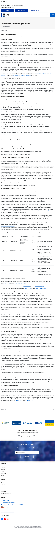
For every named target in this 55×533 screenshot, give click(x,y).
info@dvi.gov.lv (30, 400)
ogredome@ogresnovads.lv (20, 283)
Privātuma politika (5, 487)
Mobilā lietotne (4, 485)
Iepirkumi (3, 469)
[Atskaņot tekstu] (6, 26)
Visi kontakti (7, 511)
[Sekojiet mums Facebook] (2, 519)
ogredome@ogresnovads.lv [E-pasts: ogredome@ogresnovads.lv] (9, 502)
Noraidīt (7, 10)
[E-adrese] (3, 507)
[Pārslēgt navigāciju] (52, 15)
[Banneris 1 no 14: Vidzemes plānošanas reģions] (5, 423)
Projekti (2, 471)
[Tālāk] (52, 423)
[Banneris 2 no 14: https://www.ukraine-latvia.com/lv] (16, 423)
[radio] (20, 436)
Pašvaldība (3, 473)
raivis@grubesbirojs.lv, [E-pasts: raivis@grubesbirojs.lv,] (18, 75)
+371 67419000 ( (27, 75)
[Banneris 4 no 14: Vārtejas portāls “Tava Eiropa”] (38, 423)
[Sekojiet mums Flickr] (10, 519)
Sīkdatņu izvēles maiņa (6, 493)
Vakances (3, 467)
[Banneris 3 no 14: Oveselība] (27, 423)
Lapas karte (3, 491)
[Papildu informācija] (7, 507)
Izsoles (2, 475)
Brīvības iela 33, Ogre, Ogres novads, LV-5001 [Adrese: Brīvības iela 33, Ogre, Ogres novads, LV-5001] (13, 504)
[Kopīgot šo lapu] (27, 409)
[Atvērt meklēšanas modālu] (42, 15)
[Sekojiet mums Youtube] (5, 519)
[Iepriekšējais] (3, 423)
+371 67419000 (26, 286)
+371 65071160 (6, 283)
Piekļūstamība (4, 489)
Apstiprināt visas (21, 10)
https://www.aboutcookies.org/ (45, 210)
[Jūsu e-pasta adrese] (27, 452)
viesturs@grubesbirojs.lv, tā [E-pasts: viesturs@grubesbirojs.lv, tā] (42, 73)
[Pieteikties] (27, 456)
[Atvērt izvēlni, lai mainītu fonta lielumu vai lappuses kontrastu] (47, 15)
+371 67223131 (19, 400)
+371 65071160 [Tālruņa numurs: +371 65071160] (6, 500)
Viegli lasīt (3, 482)
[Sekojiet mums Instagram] (8, 519)
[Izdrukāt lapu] (27, 407)
